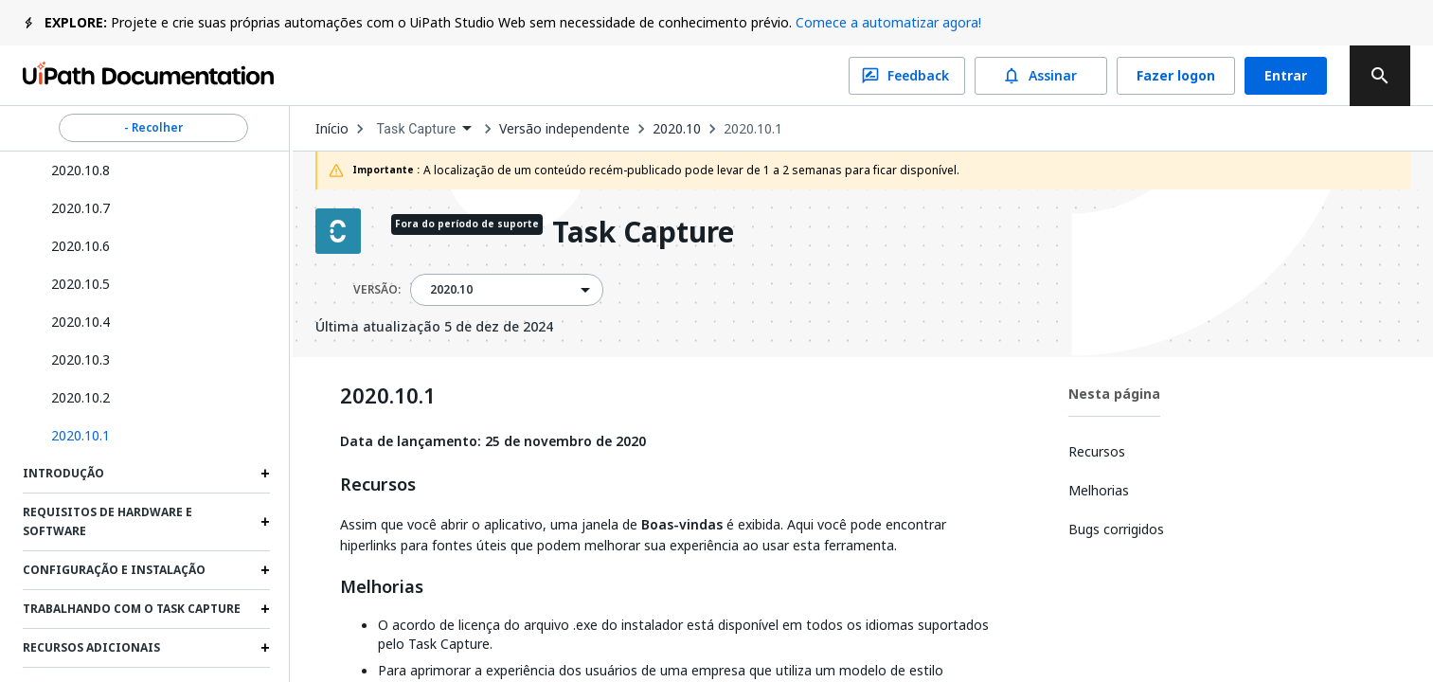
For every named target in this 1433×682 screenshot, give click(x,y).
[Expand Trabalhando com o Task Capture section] (265, 609)
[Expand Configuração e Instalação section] (265, 570)
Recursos (378, 485)
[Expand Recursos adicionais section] (265, 647)
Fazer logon (1176, 76)
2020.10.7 (80, 208)
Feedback (907, 76)
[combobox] (424, 129)
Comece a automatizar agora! (888, 22)
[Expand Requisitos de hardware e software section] (265, 521)
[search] (1380, 75)
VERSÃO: (377, 289)
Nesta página (1114, 394)
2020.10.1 (753, 128)
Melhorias (381, 587)
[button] (153, 436)
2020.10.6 (80, 246)
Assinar (1041, 76)
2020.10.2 (80, 397)
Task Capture (643, 233)
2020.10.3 (80, 359)
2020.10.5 (80, 284)
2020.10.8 (80, 170)
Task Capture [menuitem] (417, 128)
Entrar (1285, 76)
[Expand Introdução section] (265, 473)
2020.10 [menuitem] (452, 289)
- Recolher (153, 128)
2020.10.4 (80, 322)
